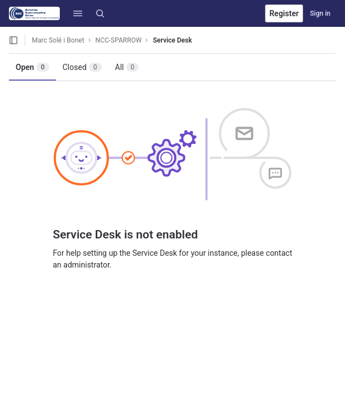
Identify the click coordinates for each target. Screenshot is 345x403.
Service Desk (172, 40)
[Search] (100, 13)
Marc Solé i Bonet (58, 40)
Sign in (320, 13)
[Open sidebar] (13, 40)
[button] (78, 13)
